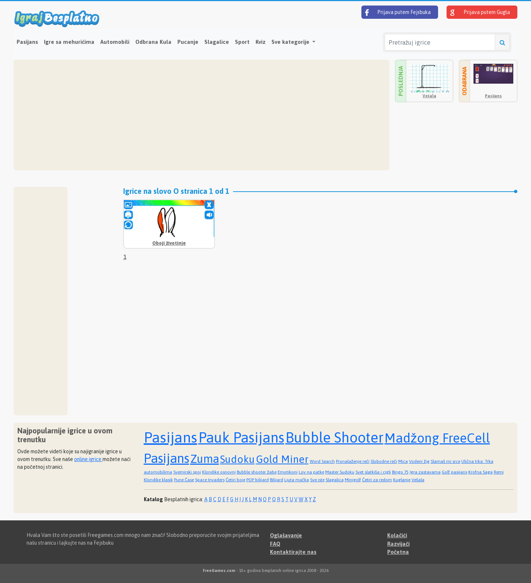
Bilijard (276, 479)
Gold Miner (282, 459)
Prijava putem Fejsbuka (398, 12)
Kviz (261, 42)
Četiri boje (235, 479)
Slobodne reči (384, 461)
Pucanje (187, 42)
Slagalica (335, 479)
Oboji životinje (169, 243)
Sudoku (237, 459)
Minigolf (353, 479)
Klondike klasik (158, 479)
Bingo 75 (400, 472)
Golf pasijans (454, 472)
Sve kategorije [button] (291, 42)
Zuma (204, 458)
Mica (403, 461)
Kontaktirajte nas (293, 552)
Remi (499, 472)
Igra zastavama (425, 472)
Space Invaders (210, 479)
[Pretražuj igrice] (440, 42)
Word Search (322, 461)
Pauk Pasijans (241, 437)
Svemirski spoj (187, 472)
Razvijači (398, 544)
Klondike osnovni (219, 472)
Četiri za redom (377, 479)
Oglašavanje (286, 535)
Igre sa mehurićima (69, 42)
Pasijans (27, 42)
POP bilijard (257, 479)
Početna (398, 552)
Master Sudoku (339, 472)
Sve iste (317, 479)
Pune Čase (184, 479)
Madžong (413, 438)
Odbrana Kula (153, 42)
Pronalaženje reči (352, 461)
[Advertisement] (201, 115)
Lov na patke (311, 472)
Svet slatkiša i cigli (373, 472)
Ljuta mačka (296, 479)
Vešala (429, 96)
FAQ (275, 544)
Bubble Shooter (334, 437)
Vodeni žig (419, 461)
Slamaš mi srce (445, 461)
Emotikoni (288, 472)
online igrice (88, 459)
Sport (242, 42)
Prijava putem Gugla (480, 12)
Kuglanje (401, 479)
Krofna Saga (480, 472)
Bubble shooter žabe (257, 472)
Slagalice (216, 42)
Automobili (114, 42)
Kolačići (397, 535)
